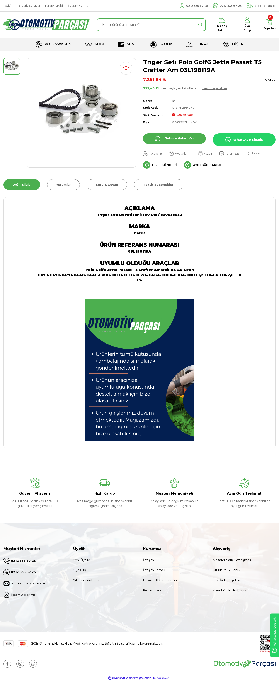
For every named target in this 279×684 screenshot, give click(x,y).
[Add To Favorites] (126, 69)
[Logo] (46, 25)
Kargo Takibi (152, 591)
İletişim (148, 561)
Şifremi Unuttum (86, 581)
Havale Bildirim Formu (160, 581)
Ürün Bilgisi (21, 186)
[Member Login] (246, 25)
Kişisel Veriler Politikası (229, 591)
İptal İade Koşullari (226, 581)
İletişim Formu (154, 571)
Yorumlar (63, 186)
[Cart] (268, 25)
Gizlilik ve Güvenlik (226, 571)
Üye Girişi (80, 571)
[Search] (151, 25)
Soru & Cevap (107, 186)
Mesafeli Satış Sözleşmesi (232, 561)
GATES (176, 101)
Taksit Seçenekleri (216, 89)
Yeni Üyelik (81, 561)
